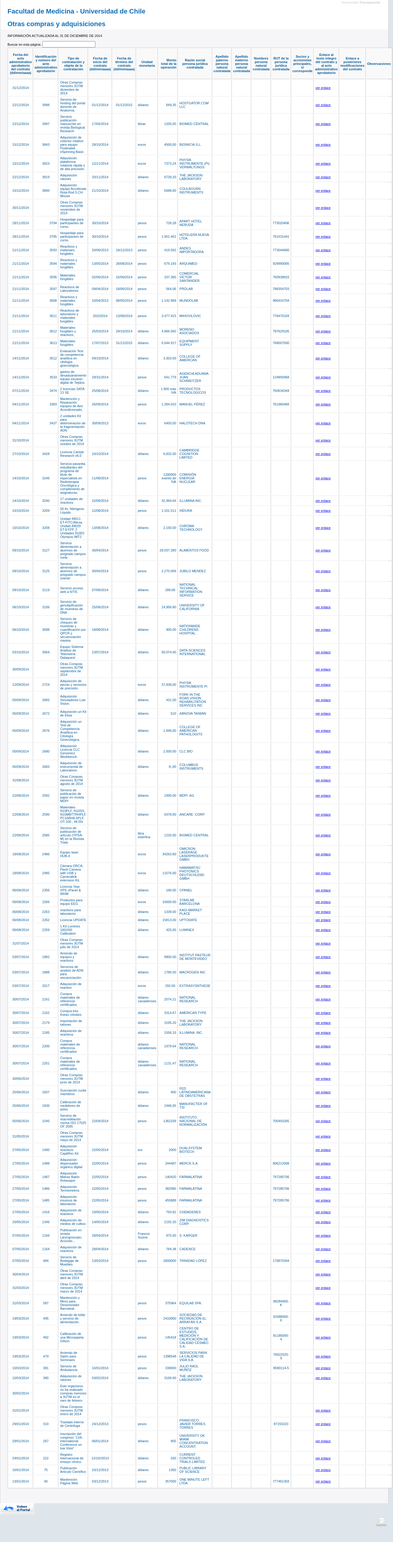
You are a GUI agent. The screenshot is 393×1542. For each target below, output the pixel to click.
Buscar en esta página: (25, 44)
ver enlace (323, 88)
